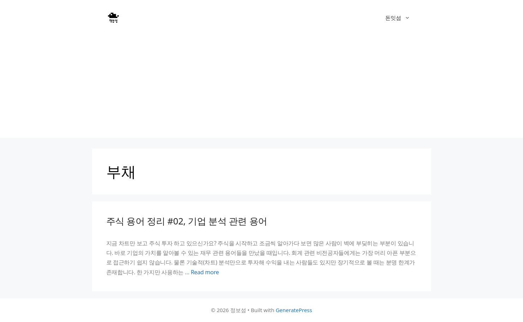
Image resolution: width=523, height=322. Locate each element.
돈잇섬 (401, 17)
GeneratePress (294, 310)
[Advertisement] (262, 88)
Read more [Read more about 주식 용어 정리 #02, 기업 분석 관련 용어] (205, 272)
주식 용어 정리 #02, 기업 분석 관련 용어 (187, 221)
